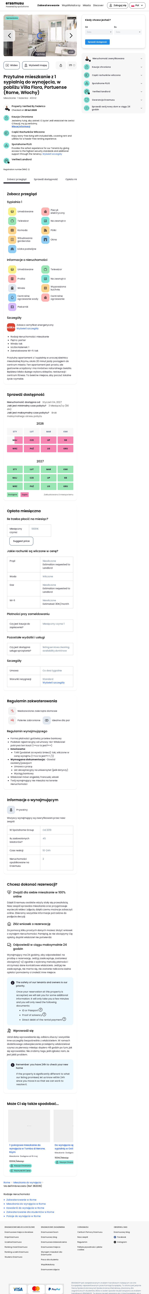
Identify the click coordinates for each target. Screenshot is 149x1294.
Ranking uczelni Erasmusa (16, 1252)
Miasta (87, 5)
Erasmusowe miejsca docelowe (19, 1232)
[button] (29, 169)
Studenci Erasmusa (13, 1257)
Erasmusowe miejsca (50, 1247)
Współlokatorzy (71, 5)
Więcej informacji (21, 126)
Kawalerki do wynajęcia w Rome (25, 1208)
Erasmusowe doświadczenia (54, 1242)
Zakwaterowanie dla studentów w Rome (30, 1212)
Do (115, 27)
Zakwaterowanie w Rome (21, 1199)
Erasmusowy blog (49, 1237)
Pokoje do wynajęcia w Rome (23, 1216)
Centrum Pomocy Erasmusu (89, 1232)
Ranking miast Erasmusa (16, 1247)
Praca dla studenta (49, 1259)
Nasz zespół (82, 1237)
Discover (98, 5)
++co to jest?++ (42, 745)
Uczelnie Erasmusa (13, 1242)
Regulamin (82, 1242)
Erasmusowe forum (49, 1232)
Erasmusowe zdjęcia (50, 1269)
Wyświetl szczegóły (52, 154)
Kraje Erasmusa (12, 1237)
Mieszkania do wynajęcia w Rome (26, 1204)
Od (86, 27)
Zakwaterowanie (48, 5)
